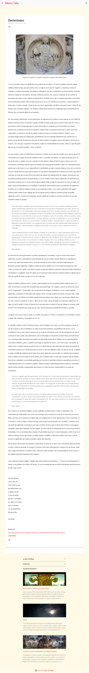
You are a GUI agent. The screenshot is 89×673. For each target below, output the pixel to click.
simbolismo (12, 535)
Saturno (25, 620)
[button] (9, 27)
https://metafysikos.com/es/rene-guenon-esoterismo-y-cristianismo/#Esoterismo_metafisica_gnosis (36, 532)
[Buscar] (86, 3)
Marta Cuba (12, 3)
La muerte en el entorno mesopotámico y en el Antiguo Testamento (40, 651)
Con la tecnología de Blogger (44, 670)
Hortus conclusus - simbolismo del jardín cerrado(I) (36, 588)
